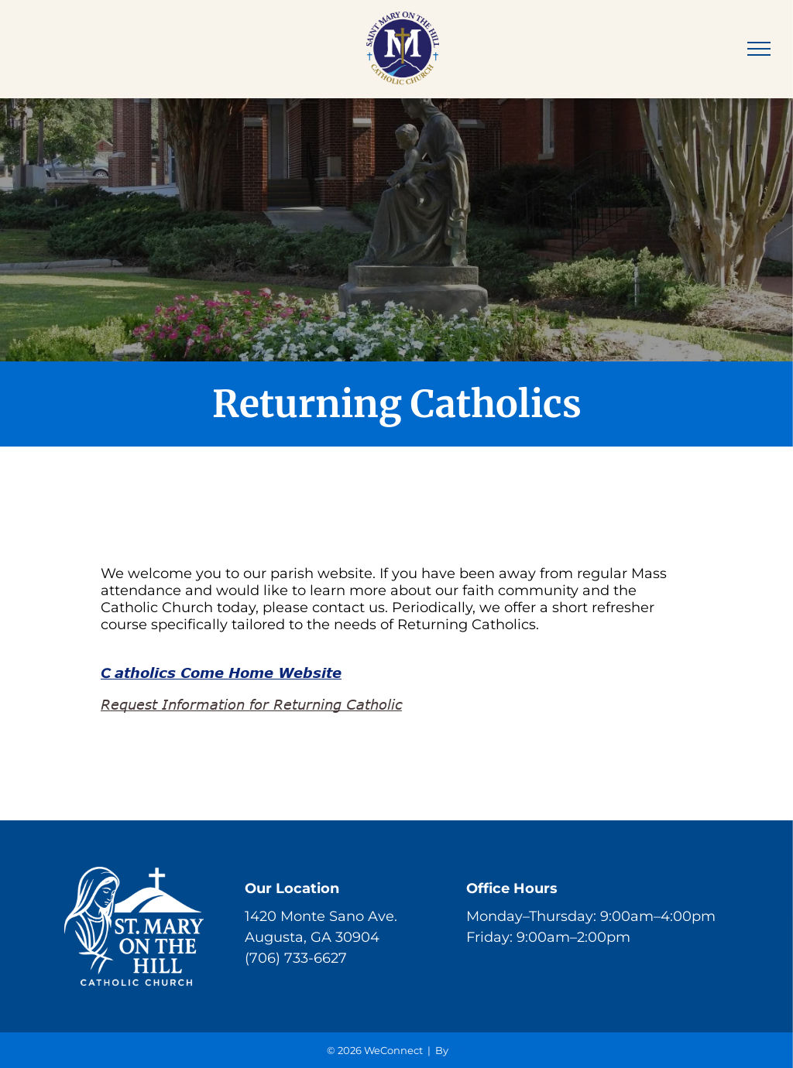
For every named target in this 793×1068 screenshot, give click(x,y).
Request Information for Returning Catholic (251, 704)
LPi (459, 1050)
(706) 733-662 (291, 958)
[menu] (759, 49)
